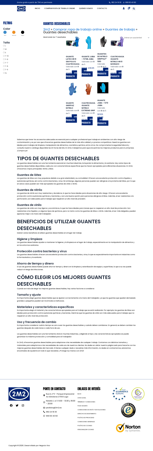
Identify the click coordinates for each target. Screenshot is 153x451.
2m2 (46, 29)
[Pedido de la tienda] (136, 38)
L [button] (5, 46)
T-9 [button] (6, 69)
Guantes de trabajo (122, 29)
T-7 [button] (6, 63)
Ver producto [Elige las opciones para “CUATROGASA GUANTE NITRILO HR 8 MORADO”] (116, 74)
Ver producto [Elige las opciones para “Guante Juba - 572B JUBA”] (86, 72)
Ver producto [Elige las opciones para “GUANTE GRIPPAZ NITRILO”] (71, 119)
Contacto (102, 8)
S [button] (5, 52)
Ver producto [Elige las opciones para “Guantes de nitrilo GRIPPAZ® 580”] (102, 72)
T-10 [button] (7, 56)
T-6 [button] (6, 59)
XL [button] (6, 73)
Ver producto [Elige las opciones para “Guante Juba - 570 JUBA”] (101, 122)
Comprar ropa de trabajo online (59, 8)
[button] (134, 8)
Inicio (37, 8)
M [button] (5, 49)
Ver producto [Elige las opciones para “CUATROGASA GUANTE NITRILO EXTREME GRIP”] (87, 121)
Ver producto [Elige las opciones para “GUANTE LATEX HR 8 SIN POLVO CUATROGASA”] (71, 74)
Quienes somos (86, 8)
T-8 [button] (6, 66)
